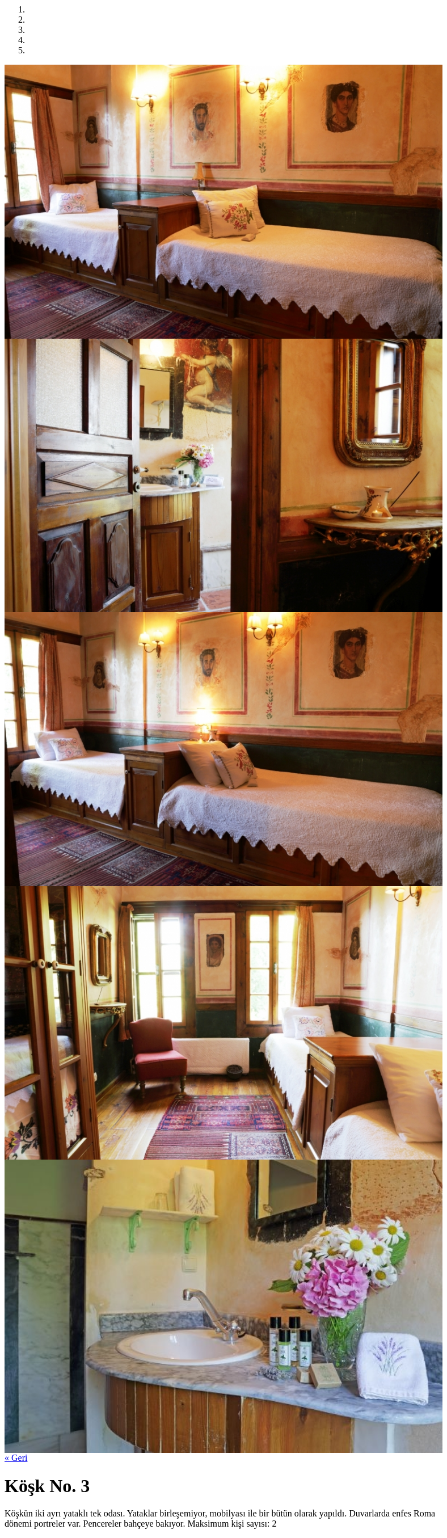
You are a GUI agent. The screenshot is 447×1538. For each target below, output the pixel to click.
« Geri (16, 1458)
